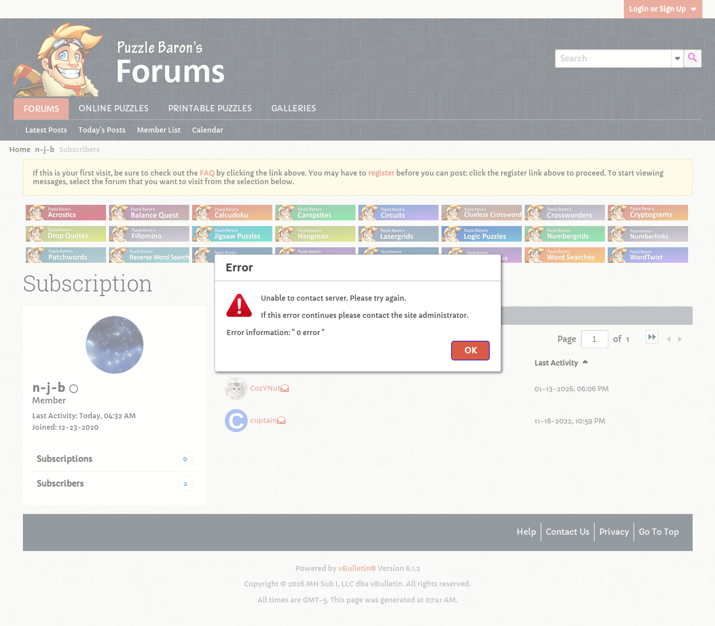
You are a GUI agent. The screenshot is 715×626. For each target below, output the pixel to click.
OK (470, 350)
